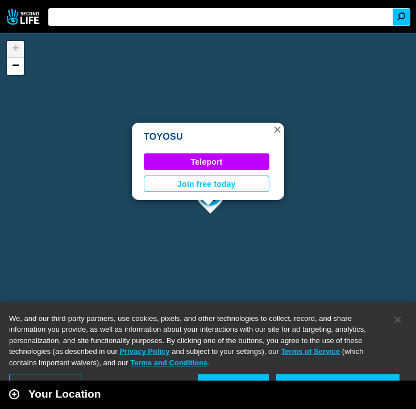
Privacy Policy (144, 351)
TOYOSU (163, 136)
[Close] (397, 319)
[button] (277, 129)
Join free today (206, 184)
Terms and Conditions (168, 362)
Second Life (24, 17)
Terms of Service (310, 351)
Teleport (207, 161)
